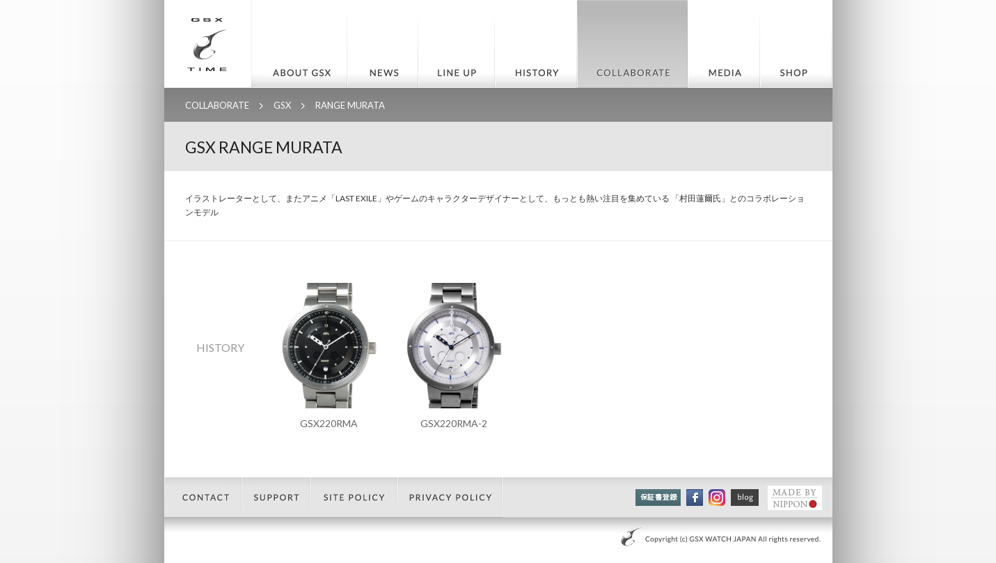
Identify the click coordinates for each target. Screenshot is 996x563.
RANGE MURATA (350, 105)
